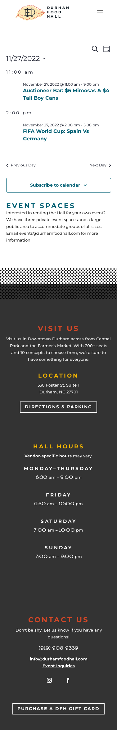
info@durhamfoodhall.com (59, 658)
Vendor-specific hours (48, 455)
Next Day (100, 165)
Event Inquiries (59, 665)
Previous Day (21, 165)
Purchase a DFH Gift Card (58, 708)
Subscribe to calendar (55, 185)
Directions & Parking (58, 407)
